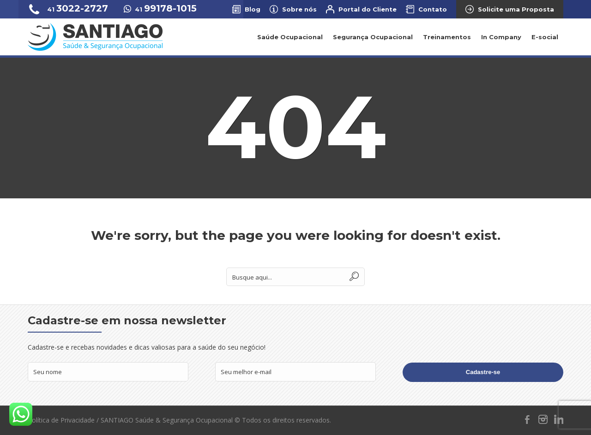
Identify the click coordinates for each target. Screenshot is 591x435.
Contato (432, 9)
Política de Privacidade (61, 420)
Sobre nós (299, 9)
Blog (252, 9)
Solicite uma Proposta (516, 9)
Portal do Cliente (367, 9)
